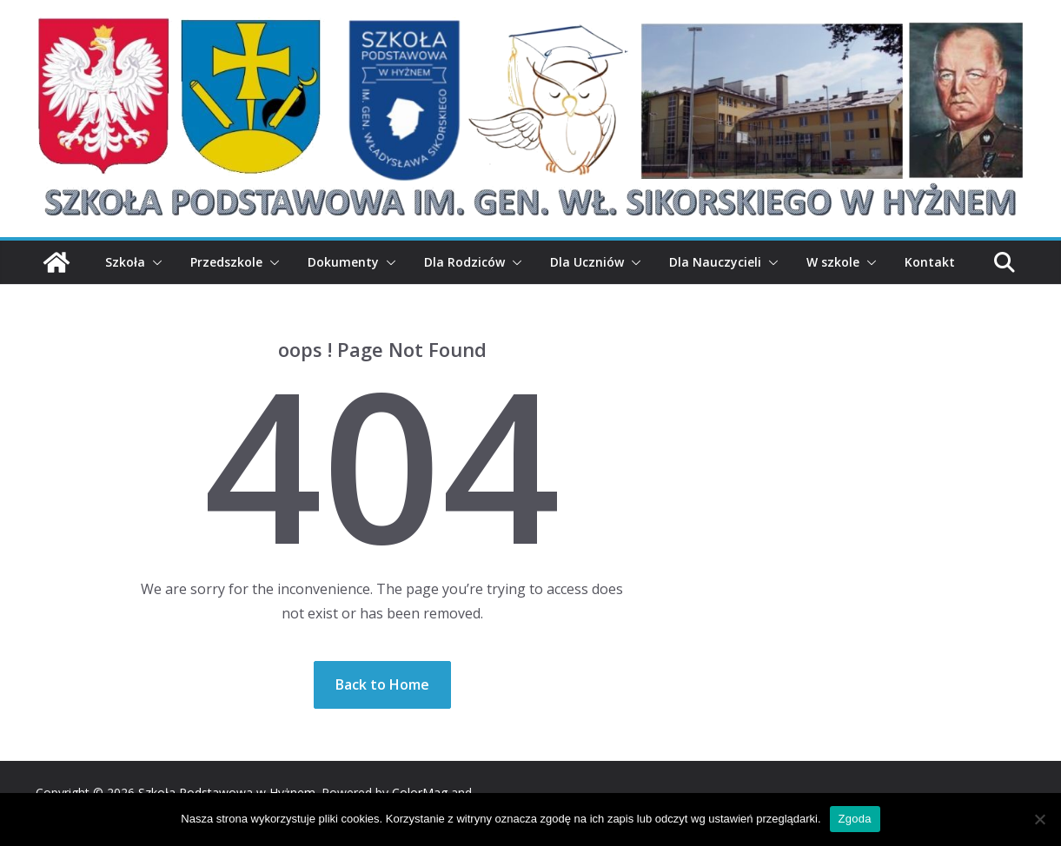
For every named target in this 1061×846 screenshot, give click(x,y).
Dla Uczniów (587, 262)
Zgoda (855, 818)
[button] (153, 262)
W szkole (832, 262)
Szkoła (125, 262)
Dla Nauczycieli (715, 262)
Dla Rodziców (464, 262)
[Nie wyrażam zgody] (1039, 819)
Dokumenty (343, 262)
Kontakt (930, 262)
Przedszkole (226, 262)
